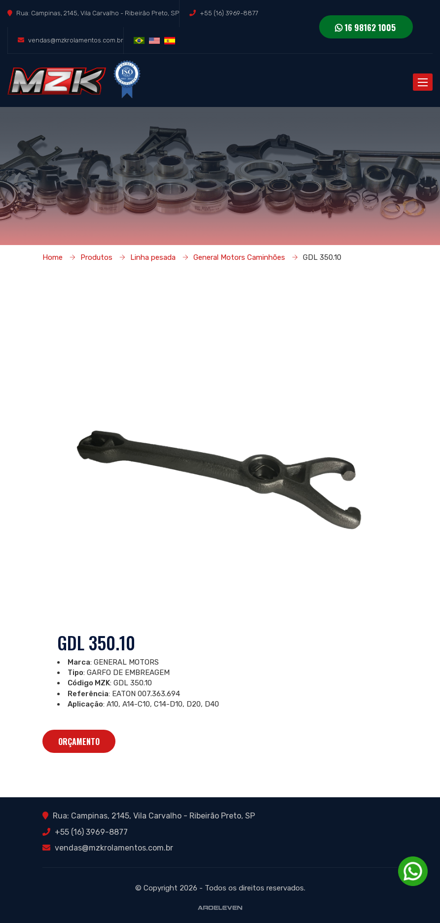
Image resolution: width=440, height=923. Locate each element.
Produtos (96, 257)
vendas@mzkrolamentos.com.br (75, 40)
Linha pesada (153, 257)
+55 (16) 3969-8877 (229, 13)
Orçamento (79, 741)
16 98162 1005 (365, 27)
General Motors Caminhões (239, 257)
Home (52, 257)
